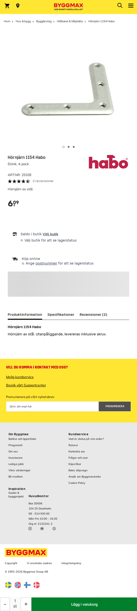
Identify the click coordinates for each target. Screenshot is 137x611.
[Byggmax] (68, 7)
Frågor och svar (78, 457)
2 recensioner (43, 181)
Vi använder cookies (39, 563)
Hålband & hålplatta (70, 21)
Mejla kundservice (20, 377)
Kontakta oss (76, 451)
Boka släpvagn (77, 470)
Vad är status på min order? (86, 439)
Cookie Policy (76, 483)
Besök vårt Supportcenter (26, 385)
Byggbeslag (43, 21)
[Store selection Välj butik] (18, 5)
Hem (7, 21)
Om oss (13, 451)
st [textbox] (15, 606)
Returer (73, 445)
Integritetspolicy (71, 563)
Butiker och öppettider (22, 439)
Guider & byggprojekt (16, 494)
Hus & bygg (23, 21)
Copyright (11, 563)
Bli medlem (15, 476)
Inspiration (16, 489)
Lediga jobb (16, 464)
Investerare (15, 457)
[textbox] (13, 203)
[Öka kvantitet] (26, 604)
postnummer (46, 263)
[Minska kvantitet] (5, 604)
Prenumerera (115, 406)
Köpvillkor (74, 464)
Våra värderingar (19, 470)
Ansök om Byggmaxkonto (84, 476)
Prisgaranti (15, 445)
